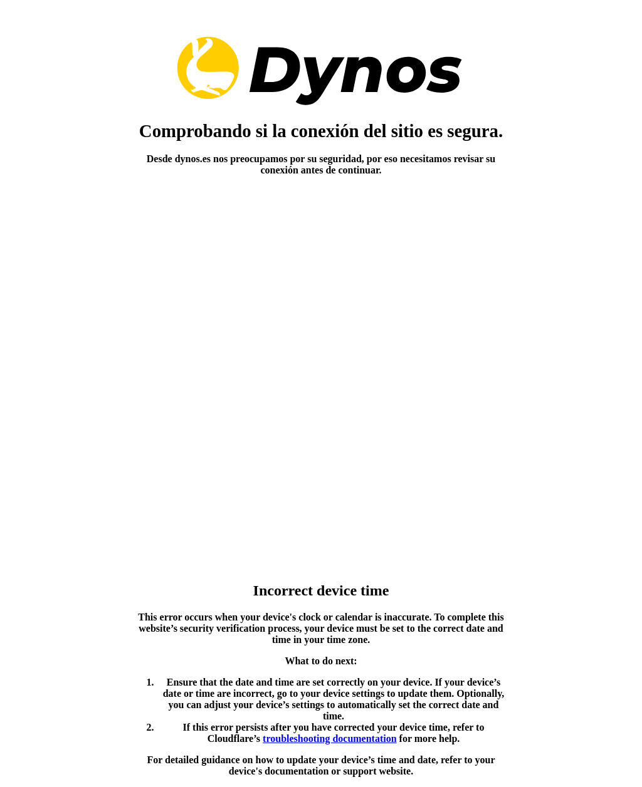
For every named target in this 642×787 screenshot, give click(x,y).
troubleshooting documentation (330, 738)
